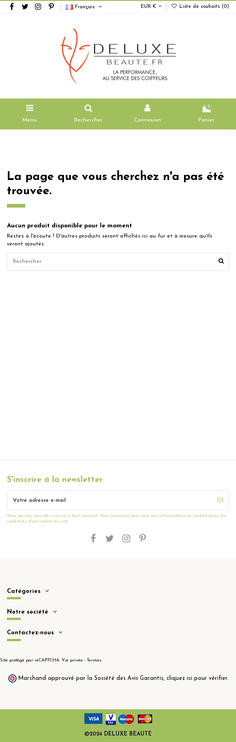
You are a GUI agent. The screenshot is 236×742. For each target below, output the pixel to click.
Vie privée (72, 660)
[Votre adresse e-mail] (109, 500)
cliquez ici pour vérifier (197, 678)
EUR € (151, 6)
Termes (94, 660)
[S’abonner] (220, 500)
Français (84, 7)
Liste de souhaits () (200, 6)
